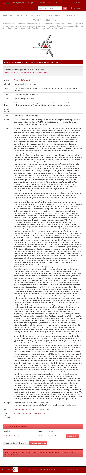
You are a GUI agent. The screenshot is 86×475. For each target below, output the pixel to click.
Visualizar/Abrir (72, 436)
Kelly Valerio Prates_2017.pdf (14, 435)
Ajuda (56, 3)
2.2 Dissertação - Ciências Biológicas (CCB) (42, 62)
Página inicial (18, 3)
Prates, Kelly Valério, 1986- (23, 80)
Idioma (79, 3)
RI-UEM (7, 62)
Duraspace (59, 469)
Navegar (31, 3)
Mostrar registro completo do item (16, 443)
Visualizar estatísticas (38, 443)
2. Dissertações (18, 62)
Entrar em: (76, 8)
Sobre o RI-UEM (44, 3)
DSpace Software (32, 469)
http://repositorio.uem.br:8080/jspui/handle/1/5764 (31, 409)
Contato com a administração (74, 469)
